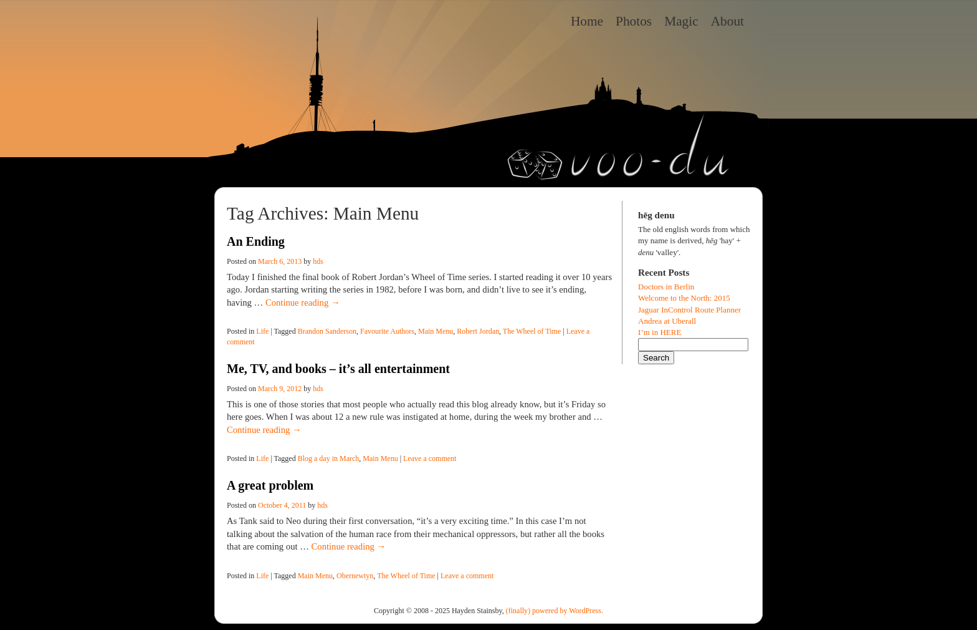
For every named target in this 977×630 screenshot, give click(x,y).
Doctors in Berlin (666, 286)
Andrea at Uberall (667, 321)
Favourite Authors (387, 331)
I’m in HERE (659, 332)
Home (587, 21)
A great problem (270, 485)
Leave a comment (429, 458)
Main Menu (435, 331)
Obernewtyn (354, 575)
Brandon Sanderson (327, 331)
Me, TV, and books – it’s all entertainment (338, 369)
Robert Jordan (478, 331)
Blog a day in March (329, 458)
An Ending (256, 241)
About (727, 21)
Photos (634, 21)
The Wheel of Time (532, 331)
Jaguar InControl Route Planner (689, 309)
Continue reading (302, 303)
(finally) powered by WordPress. (554, 610)
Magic (681, 21)
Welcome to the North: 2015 (684, 298)
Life (262, 331)
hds (318, 261)
